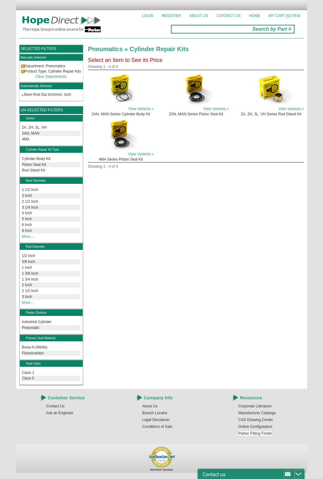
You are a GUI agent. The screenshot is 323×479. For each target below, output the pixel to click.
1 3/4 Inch (30, 279)
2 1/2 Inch (30, 201)
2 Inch (27, 195)
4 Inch (27, 213)
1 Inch (27, 267)
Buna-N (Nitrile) (35, 347)
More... (27, 236)
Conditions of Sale (157, 426)
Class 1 (28, 372)
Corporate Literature (254, 406)
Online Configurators (255, 426)
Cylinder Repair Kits (159, 49)
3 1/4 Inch (30, 207)
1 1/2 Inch (30, 190)
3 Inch (27, 297)
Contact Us (229, 16)
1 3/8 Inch (30, 273)
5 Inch (27, 219)
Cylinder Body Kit (36, 159)
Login (147, 16)
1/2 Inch (28, 256)
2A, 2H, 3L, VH (34, 127)
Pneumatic (31, 328)
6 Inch (27, 225)
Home (254, 16)
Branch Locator (154, 413)
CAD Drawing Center (255, 420)
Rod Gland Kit (33, 170)
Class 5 (28, 378)
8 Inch (27, 230)
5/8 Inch (28, 261)
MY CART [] (284, 16)
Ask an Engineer (59, 413)
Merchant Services (161, 469)
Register (171, 16)
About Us (198, 16)
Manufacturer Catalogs (257, 413)
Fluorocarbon (33, 353)
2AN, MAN (31, 133)
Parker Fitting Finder (255, 433)
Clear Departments (51, 76)
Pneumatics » (109, 49)
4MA (26, 139)
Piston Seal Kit (34, 164)
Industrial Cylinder (37, 322)
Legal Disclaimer (156, 420)
